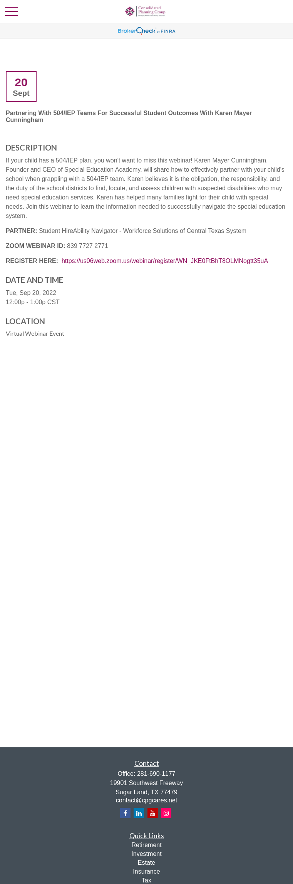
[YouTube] (152, 813)
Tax (146, 880)
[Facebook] (125, 813)
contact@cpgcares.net (146, 800)
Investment (146, 854)
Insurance (146, 871)
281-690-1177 (156, 773)
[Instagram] (166, 813)
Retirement (146, 845)
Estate (146, 862)
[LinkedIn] (139, 813)
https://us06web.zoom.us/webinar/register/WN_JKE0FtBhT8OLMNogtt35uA (165, 261)
